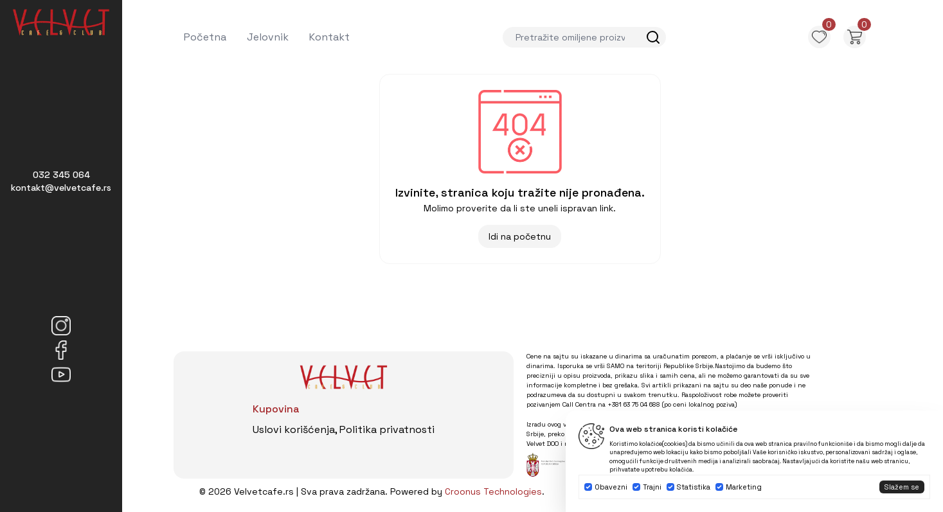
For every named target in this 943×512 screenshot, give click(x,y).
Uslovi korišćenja (294, 429)
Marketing (744, 486)
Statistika (693, 486)
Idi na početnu (520, 236)
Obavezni (611, 486)
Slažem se (902, 486)
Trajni (652, 486)
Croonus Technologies (493, 491)
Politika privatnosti (387, 429)
